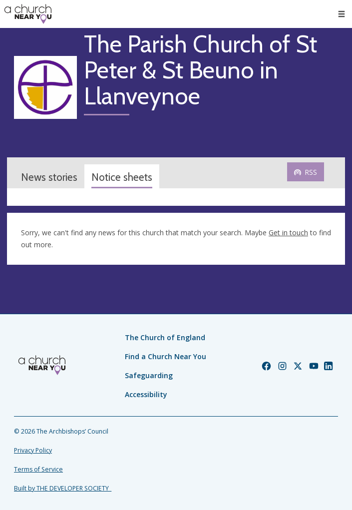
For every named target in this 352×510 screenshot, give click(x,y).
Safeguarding (149, 375)
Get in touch (288, 232)
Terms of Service (38, 469)
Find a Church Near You (165, 356)
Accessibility (146, 394)
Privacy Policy (33, 450)
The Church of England (165, 337)
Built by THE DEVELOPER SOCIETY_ (62, 488)
